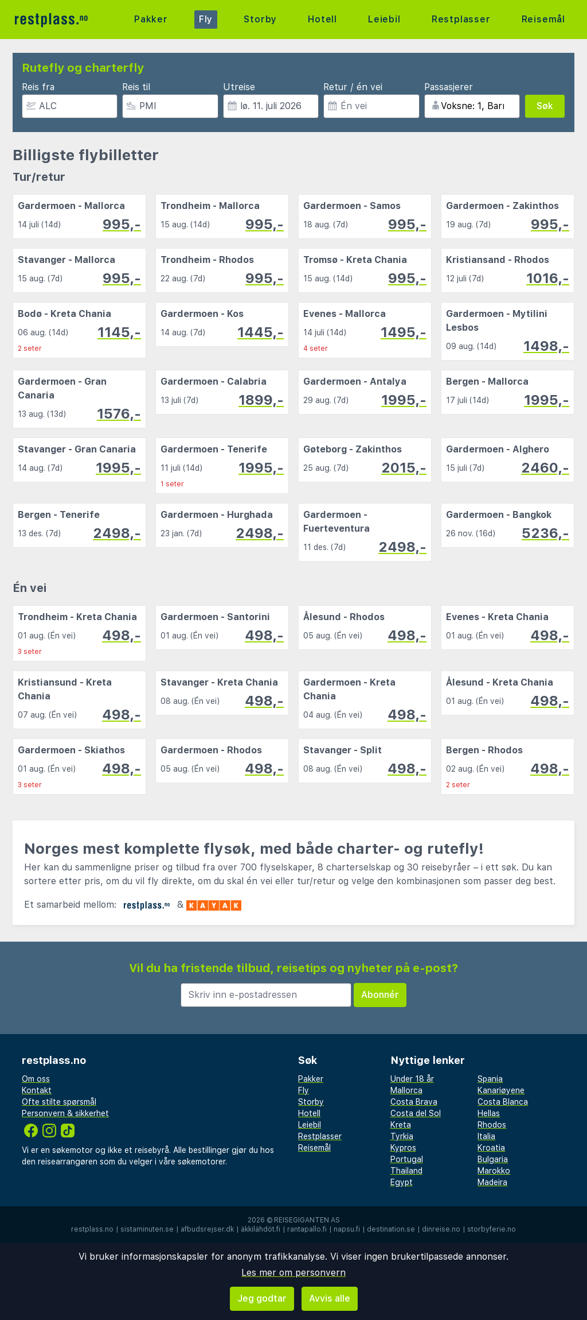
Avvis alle (329, 1298)
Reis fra (38, 87)
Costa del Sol (415, 1113)
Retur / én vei (352, 87)
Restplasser (461, 19)
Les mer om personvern (293, 1272)
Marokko (494, 1170)
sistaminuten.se (147, 1229)
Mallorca (406, 1090)
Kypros (403, 1147)
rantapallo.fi (307, 1229)
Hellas (489, 1113)
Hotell (322, 19)
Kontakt (37, 1090)
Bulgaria (493, 1159)
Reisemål (543, 19)
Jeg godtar (262, 1298)
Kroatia (491, 1147)
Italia (486, 1136)
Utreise (239, 87)
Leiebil (384, 19)
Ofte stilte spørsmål (59, 1101)
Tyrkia (401, 1136)
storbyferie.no (491, 1229)
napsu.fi (347, 1229)
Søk (545, 105)
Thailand (406, 1170)
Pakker (151, 19)
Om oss (36, 1078)
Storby (260, 19)
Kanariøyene (501, 1090)
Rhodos (492, 1124)
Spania (490, 1078)
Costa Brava (413, 1101)
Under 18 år (412, 1078)
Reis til (136, 87)
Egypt (401, 1182)
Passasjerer (448, 87)
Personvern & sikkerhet (65, 1113)
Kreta (400, 1124)
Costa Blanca (503, 1101)
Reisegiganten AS (307, 1220)
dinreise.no (441, 1229)
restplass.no (92, 1229)
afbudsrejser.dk (207, 1229)
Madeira (492, 1182)
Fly (206, 19)
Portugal (406, 1159)
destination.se (391, 1229)
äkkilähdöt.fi (260, 1229)
